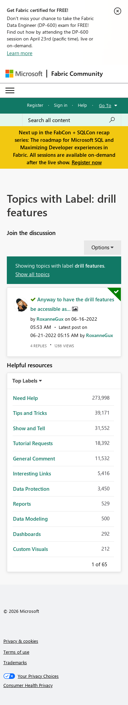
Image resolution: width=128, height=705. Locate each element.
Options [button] (100, 247)
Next (115, 563)
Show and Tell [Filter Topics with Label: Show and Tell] (29, 428)
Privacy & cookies (20, 641)
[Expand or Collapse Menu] (10, 90)
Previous (83, 563)
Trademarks (15, 662)
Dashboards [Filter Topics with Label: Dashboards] (27, 534)
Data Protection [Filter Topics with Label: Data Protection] (31, 488)
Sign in (60, 105)
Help (82, 105)
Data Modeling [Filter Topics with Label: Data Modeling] (30, 518)
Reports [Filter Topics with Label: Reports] (22, 503)
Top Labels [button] (25, 380)
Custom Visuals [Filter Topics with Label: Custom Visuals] (30, 548)
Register (35, 105)
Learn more (19, 53)
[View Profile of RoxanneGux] (50, 319)
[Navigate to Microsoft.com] (23, 74)
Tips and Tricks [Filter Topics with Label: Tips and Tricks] (30, 412)
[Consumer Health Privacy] (64, 685)
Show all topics (32, 274)
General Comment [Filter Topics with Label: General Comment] (34, 458)
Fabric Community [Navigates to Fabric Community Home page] (77, 73)
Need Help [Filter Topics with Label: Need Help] (25, 398)
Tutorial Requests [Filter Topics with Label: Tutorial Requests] (33, 443)
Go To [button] (105, 105)
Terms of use (16, 652)
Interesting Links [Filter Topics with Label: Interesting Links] (32, 473)
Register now (87, 162)
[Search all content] (71, 120)
